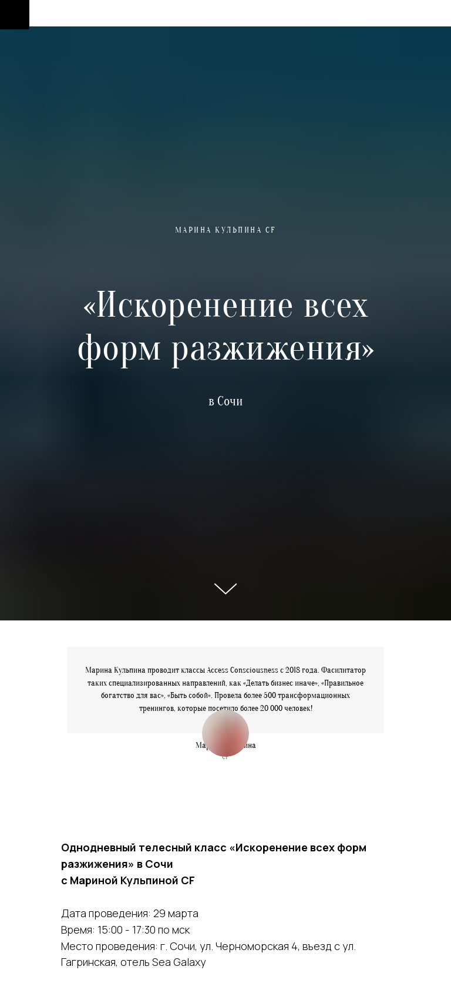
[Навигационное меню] (14, 15)
